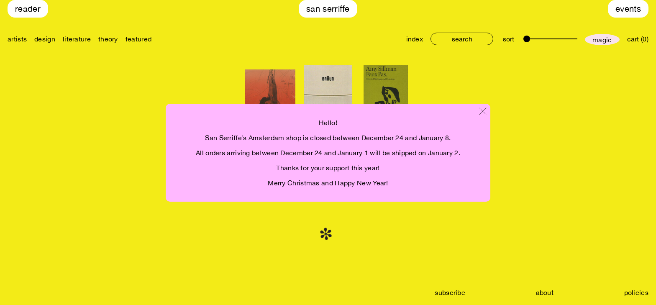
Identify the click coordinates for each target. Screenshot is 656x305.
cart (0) (637, 39)
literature (77, 39)
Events (628, 8)
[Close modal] (483, 112)
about (545, 292)
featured (138, 39)
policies (636, 292)
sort (508, 39)
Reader (28, 8)
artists (17, 39)
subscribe (450, 292)
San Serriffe (328, 8)
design (44, 39)
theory (108, 39)
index (414, 39)
